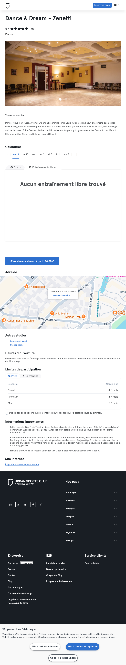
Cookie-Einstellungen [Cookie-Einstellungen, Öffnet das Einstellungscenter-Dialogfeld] (63, 658)
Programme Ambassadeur (59, 581)
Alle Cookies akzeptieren (82, 647)
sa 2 (42, 154)
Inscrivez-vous (102, 5)
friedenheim (16, 345)
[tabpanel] (63, 393)
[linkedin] (17, 504)
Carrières (13, 563)
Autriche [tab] (90, 501)
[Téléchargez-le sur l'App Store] (19, 494)
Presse (11, 569)
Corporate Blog (54, 575)
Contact (12, 575)
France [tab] (90, 525)
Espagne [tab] (90, 517)
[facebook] (33, 504)
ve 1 (34, 154)
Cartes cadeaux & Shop (20, 593)
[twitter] (25, 504)
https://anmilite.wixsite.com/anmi (22, 464)
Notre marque (15, 587)
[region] (63, 644)
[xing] (40, 504)
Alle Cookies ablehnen (45, 647)
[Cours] (16, 167)
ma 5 (66, 154)
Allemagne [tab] (90, 493)
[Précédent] (7, 154)
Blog (10, 581)
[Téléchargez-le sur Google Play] (43, 494)
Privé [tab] (12, 376)
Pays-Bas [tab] (90, 533)
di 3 (50, 154)
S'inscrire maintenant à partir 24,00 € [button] (32, 261)
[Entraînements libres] (42, 167)
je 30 (25, 154)
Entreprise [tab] (30, 376)
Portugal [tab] (90, 541)
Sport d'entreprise (55, 563)
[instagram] (10, 504)
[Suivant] (74, 154)
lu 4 (58, 154)
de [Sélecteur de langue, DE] (117, 5)
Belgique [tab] (90, 509)
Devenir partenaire (56, 569)
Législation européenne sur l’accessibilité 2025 (22, 601)
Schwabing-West (18, 341)
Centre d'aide (92, 563)
